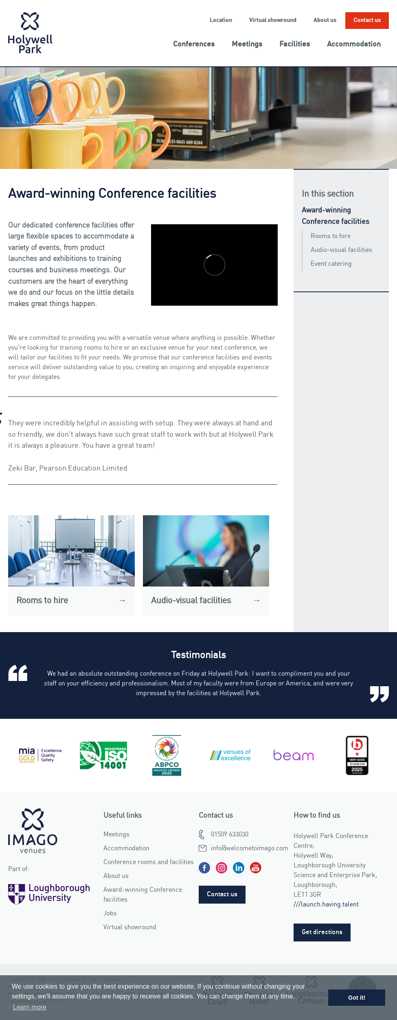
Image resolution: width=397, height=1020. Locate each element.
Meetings (247, 44)
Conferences (194, 44)
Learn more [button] (29, 1007)
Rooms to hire (331, 236)
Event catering (331, 264)
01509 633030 (229, 835)
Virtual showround (272, 20)
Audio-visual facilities (341, 250)
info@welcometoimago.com (249, 848)
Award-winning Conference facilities (335, 216)
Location (221, 20)
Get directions (322, 932)
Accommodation (354, 44)
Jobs (110, 914)
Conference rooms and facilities (148, 862)
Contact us (367, 20)
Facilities (294, 44)
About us (325, 20)
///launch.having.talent (326, 905)
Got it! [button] (356, 997)
